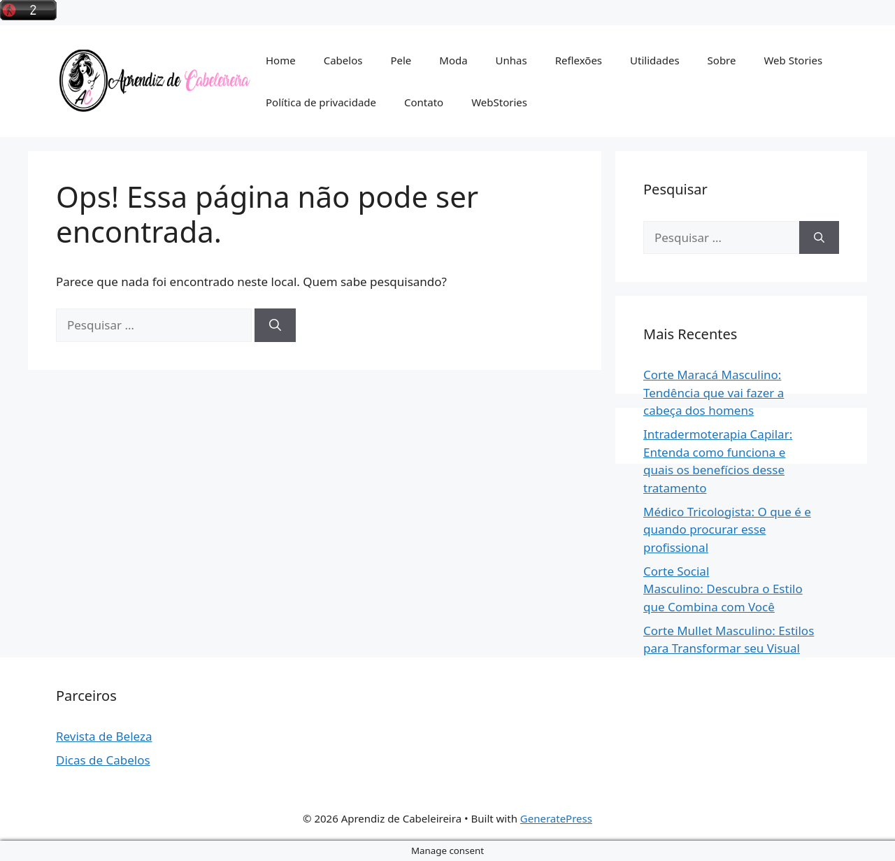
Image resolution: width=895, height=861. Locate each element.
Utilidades (655, 60)
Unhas (511, 60)
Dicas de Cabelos (103, 760)
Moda (453, 60)
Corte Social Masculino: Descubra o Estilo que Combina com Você (723, 589)
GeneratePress (556, 818)
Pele (400, 60)
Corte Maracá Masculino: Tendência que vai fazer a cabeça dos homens (713, 392)
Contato (423, 102)
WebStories (499, 102)
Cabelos (343, 60)
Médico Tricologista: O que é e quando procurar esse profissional (727, 529)
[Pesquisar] (275, 325)
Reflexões (578, 60)
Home (281, 60)
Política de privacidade (321, 102)
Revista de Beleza (104, 736)
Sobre (722, 60)
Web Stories (793, 60)
